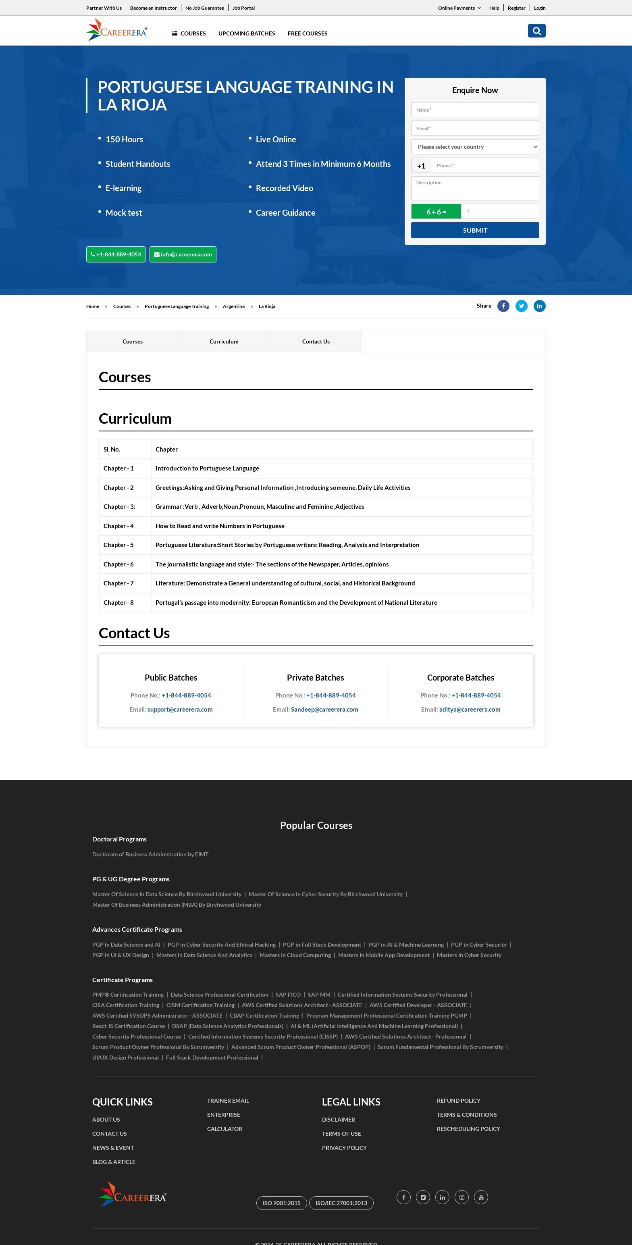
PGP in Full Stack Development (322, 944)
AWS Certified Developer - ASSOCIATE (418, 1004)
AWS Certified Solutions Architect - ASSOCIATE (302, 1004)
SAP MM (319, 994)
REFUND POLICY (458, 1100)
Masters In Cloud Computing (295, 954)
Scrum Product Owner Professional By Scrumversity (158, 1046)
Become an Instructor (153, 8)
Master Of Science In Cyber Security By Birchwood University (326, 894)
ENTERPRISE (223, 1114)
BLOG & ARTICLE (113, 1161)
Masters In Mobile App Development (384, 954)
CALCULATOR (224, 1128)
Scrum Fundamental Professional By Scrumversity (440, 1046)
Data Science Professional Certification (219, 994)
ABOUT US (106, 1119)
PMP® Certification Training (128, 994)
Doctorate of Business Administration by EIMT (150, 854)
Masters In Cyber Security (469, 954)
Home (92, 306)
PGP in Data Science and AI (126, 944)
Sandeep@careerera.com (315, 709)
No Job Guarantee (204, 8)
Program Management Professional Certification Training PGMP (386, 1015)
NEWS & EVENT (113, 1147)
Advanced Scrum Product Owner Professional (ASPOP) (300, 1046)
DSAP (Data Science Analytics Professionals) (227, 1025)
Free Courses (308, 33)
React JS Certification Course (128, 1025)
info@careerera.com (183, 254)
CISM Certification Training (200, 1004)
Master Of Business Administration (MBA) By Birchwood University (176, 904)
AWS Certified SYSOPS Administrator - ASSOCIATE (157, 1015)
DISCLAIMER (338, 1119)
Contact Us (316, 341)
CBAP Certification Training (264, 1015)
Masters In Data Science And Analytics (204, 954)
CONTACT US (109, 1133)
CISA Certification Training (125, 1004)
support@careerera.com (171, 709)
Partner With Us (104, 8)
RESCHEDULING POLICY (468, 1128)
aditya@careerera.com (461, 709)
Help (494, 8)
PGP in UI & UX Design (120, 954)
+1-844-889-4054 (116, 254)
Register (517, 8)
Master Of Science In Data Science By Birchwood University (166, 894)
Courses (189, 33)
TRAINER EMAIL (228, 1100)
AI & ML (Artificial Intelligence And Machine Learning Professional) (374, 1025)
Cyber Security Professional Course (136, 1036)
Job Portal (244, 8)
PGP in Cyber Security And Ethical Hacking (222, 944)
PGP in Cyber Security (479, 944)
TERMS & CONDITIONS (467, 1114)
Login (540, 8)
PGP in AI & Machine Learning (406, 944)
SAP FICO (288, 994)
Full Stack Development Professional (212, 1057)
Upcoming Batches (246, 33)
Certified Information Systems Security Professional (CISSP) (263, 1036)
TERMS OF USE (341, 1133)
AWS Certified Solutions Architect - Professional (406, 1036)
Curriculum (224, 341)
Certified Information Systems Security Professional (403, 994)
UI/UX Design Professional (125, 1057)
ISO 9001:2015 (282, 1202)
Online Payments (459, 8)
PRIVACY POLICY (344, 1147)
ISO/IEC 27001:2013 (341, 1202)
